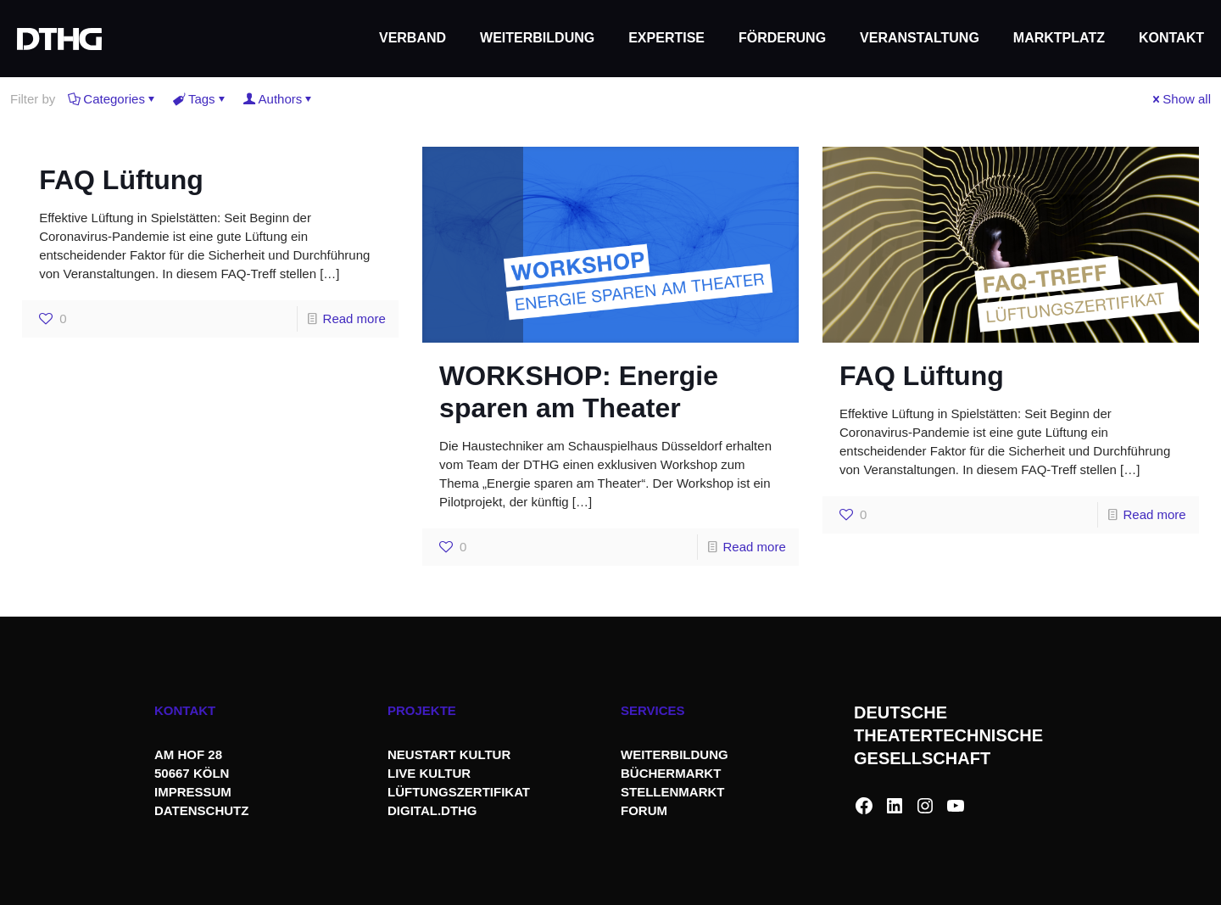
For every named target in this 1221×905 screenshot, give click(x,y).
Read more (354, 318)
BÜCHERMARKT (671, 773)
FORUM (644, 810)
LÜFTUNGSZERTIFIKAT (458, 792)
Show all (1180, 99)
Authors (279, 99)
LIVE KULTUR (429, 773)
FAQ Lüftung (121, 180)
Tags (200, 99)
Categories (113, 99)
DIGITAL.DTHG (432, 810)
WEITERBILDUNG (674, 754)
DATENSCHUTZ (203, 810)
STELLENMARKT (673, 792)
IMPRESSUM (192, 792)
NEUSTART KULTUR (448, 754)
